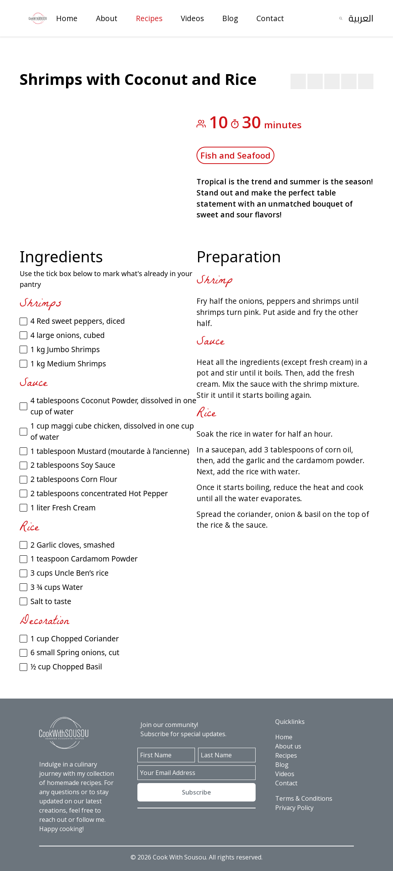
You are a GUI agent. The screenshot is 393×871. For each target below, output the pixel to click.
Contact (270, 18)
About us (288, 746)
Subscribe (196, 792)
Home (67, 18)
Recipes (149, 18)
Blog (230, 18)
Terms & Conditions (303, 798)
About (106, 18)
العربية (360, 18)
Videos (192, 18)
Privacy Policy (294, 807)
